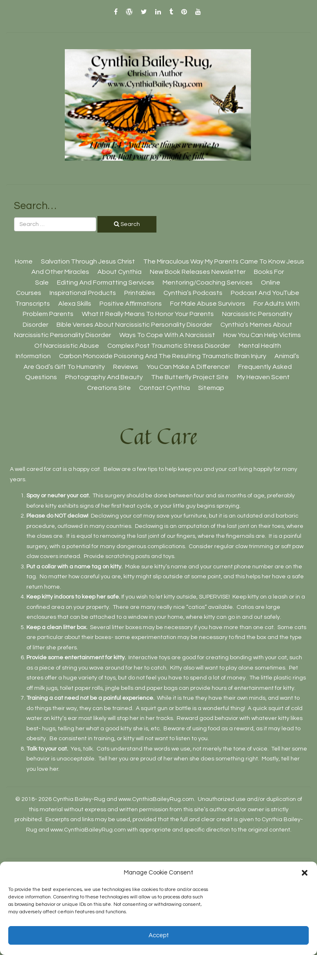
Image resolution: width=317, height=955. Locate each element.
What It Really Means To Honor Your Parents (148, 314)
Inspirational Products (83, 293)
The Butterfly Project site (190, 377)
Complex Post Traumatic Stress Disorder (168, 345)
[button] (304, 873)
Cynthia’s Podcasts (192, 293)
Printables (139, 293)
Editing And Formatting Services (105, 282)
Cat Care (158, 436)
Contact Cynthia (164, 388)
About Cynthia (119, 271)
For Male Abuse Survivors (207, 303)
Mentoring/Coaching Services (208, 282)
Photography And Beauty (104, 377)
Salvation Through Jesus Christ (88, 261)
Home (24, 261)
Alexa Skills (74, 303)
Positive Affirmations (130, 303)
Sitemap (211, 388)
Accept (159, 935)
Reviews (125, 366)
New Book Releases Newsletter (198, 271)
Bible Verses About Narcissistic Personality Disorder (134, 324)
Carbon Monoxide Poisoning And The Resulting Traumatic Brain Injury (162, 356)
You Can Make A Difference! (188, 366)
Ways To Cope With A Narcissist (167, 335)
